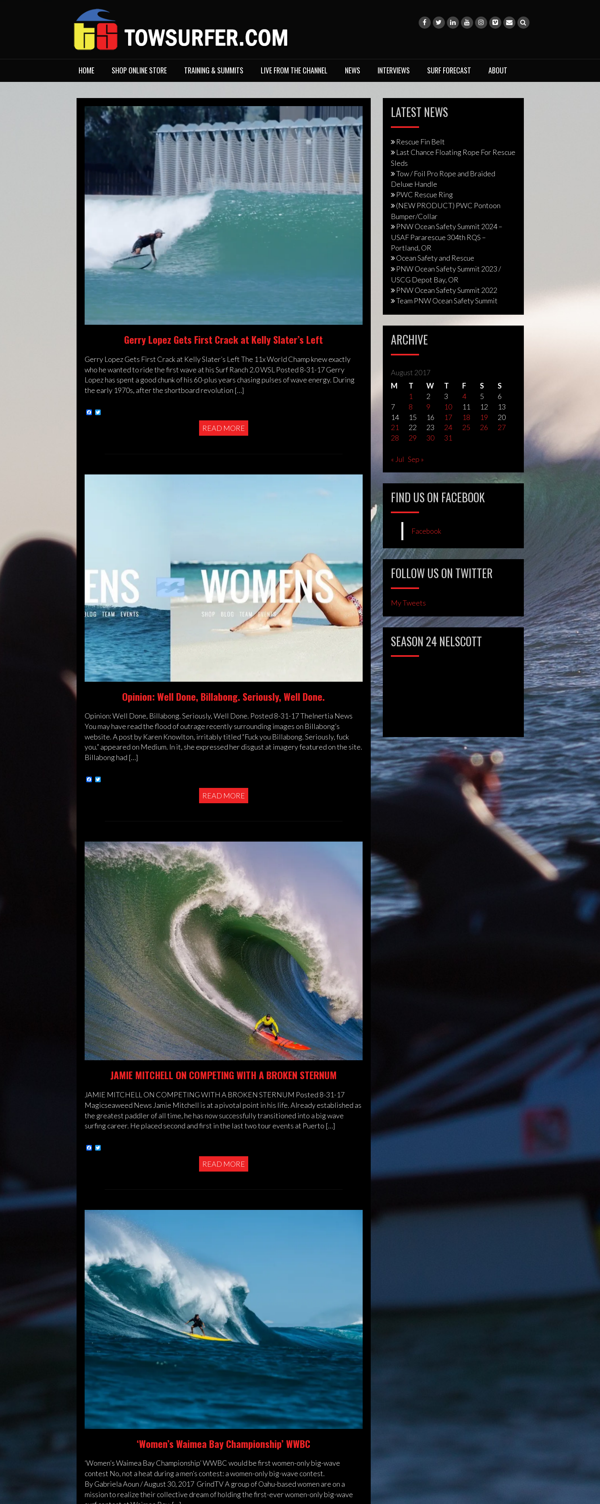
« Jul (397, 459)
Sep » (416, 459)
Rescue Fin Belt (420, 141)
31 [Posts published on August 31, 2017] (448, 437)
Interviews (394, 70)
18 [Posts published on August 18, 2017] (466, 417)
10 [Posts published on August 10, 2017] (448, 406)
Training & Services (114, 1170)
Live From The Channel (294, 70)
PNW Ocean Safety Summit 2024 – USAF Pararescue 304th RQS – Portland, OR (446, 237)
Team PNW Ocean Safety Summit (447, 300)
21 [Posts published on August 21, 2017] (395, 427)
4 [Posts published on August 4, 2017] (464, 396)
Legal (92, 1224)
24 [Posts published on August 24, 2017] (448, 427)
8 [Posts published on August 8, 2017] (411, 406)
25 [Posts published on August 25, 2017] (466, 427)
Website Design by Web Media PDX (379, 1305)
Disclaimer (101, 1213)
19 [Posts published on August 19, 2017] (484, 417)
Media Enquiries (109, 1235)
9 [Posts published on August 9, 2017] (428, 406)
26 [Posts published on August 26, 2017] (484, 427)
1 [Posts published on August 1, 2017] (411, 396)
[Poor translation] (24, 1374)
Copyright (100, 1203)
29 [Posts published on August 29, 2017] (413, 437)
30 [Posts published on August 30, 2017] (430, 437)
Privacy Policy (106, 1192)
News (352, 70)
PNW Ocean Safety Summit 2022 (446, 290)
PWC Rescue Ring (424, 194)
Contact (96, 1181)
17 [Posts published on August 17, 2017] (448, 417)
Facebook (426, 531)
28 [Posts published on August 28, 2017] (395, 437)
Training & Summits (213, 70)
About (497, 70)
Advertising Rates (112, 1257)
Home (86, 70)
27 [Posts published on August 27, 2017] (502, 427)
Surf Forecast (449, 70)
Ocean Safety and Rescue (435, 257)
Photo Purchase (108, 1246)
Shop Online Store (139, 70)
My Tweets (408, 602)
